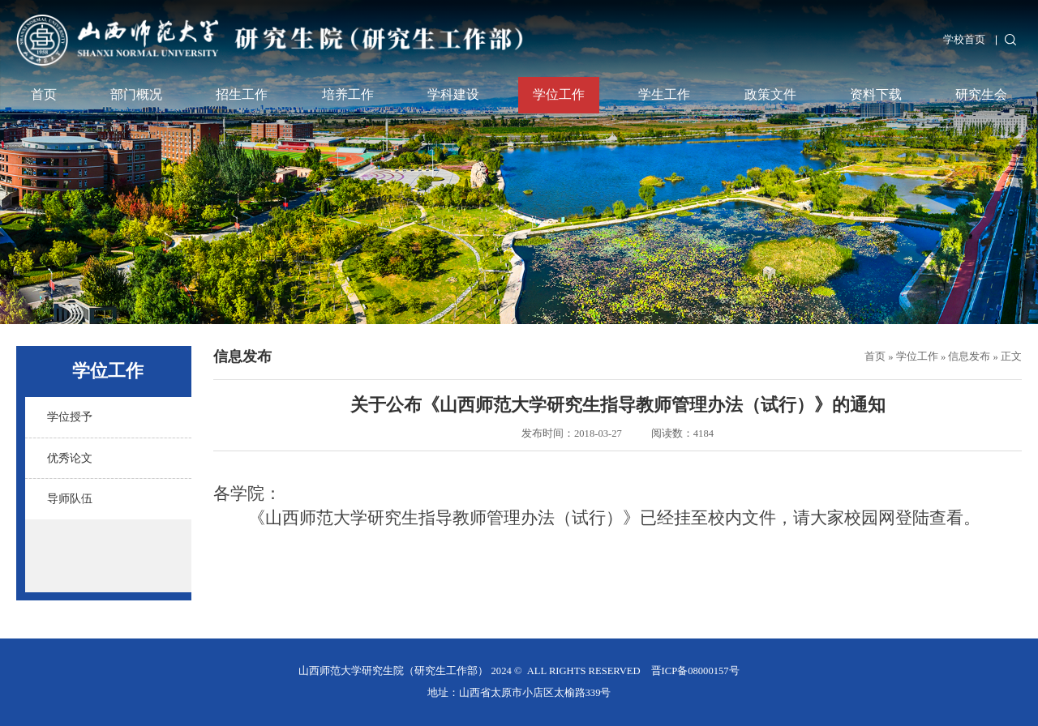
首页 (44, 95)
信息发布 (969, 356)
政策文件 (770, 95)
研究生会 (981, 95)
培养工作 (348, 95)
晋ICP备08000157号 (695, 671)
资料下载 (876, 95)
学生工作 (664, 95)
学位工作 (559, 95)
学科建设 (453, 95)
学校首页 (964, 39)
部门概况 (136, 95)
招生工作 (242, 95)
